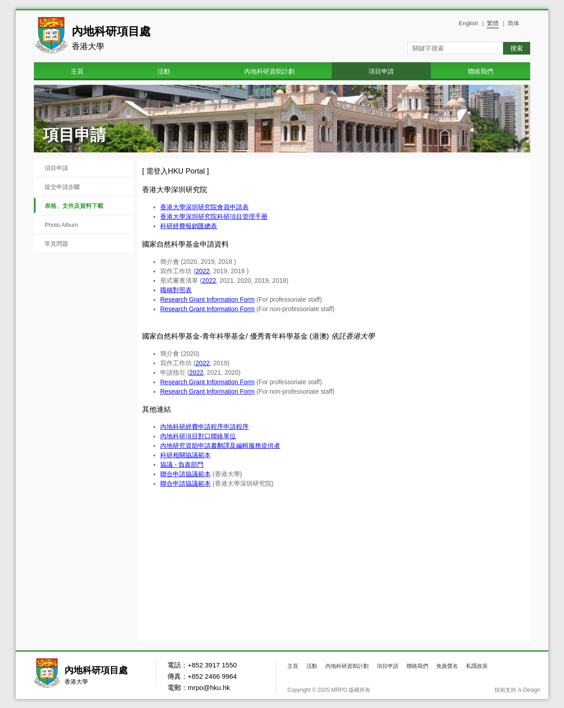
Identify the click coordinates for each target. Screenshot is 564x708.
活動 (163, 71)
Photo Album (61, 224)
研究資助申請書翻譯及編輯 (226, 445)
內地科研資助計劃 (269, 71)
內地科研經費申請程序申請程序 (204, 426)
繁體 (493, 23)
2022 (203, 271)
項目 (210, 436)
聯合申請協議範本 (185, 474)
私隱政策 (477, 666)
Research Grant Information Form (207, 299)
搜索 (516, 48)
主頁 (77, 71)
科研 (179, 436)
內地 (166, 436)
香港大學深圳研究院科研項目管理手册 (214, 216)
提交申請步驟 (62, 187)
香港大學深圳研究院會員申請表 (204, 207)
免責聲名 (447, 666)
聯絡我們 (480, 71)
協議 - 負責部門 (181, 464)
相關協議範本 (192, 455)
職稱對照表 (176, 290)
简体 (513, 23)
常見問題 (56, 243)
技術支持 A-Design (517, 690)
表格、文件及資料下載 (74, 205)
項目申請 (381, 71)
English (468, 23)
